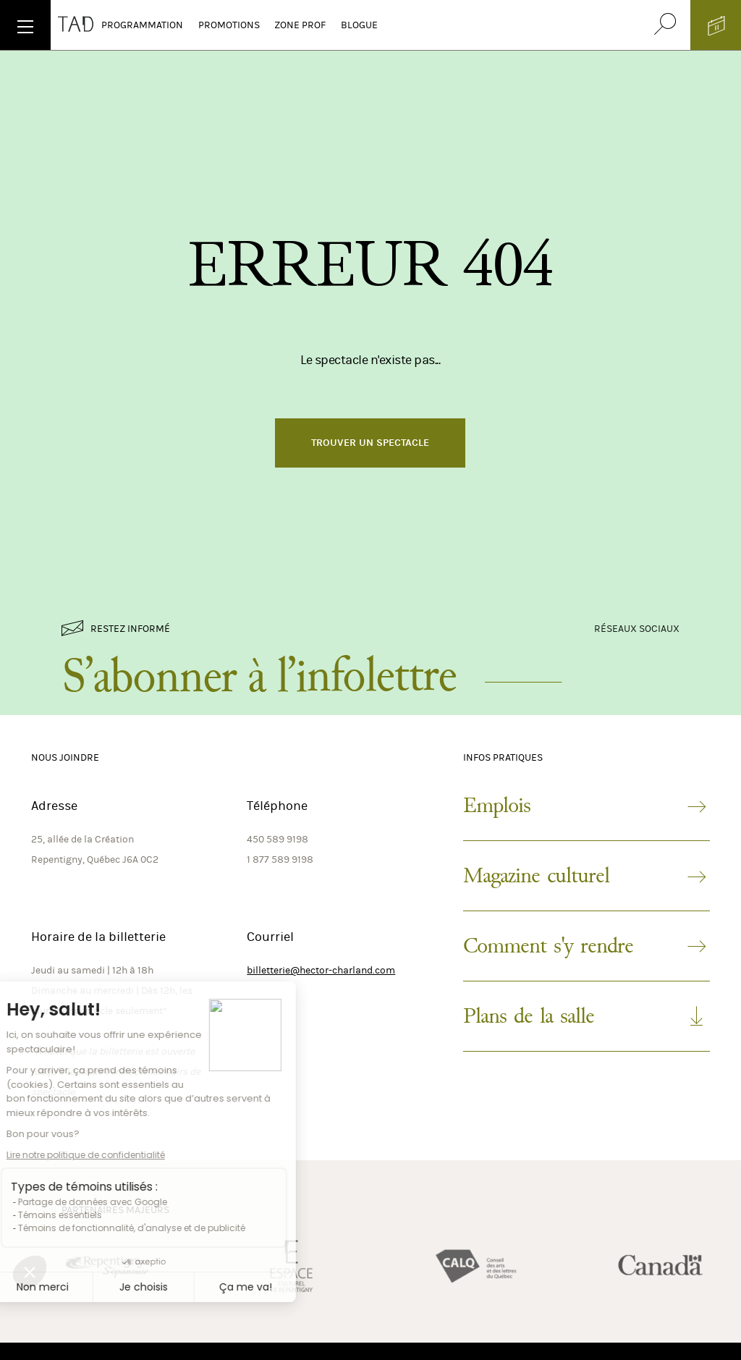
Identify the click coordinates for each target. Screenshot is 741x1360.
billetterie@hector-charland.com (321, 970)
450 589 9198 (277, 839)
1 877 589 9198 (280, 859)
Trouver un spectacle (370, 442)
